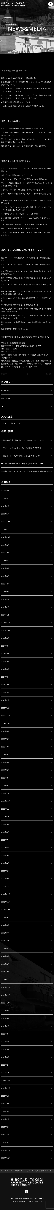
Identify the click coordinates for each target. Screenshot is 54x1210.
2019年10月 (5, 1096)
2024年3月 (5, 685)
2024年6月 (5, 661)
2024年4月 (5, 677)
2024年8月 (5, 646)
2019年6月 (5, 1127)
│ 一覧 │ (27, 374)
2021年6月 (5, 941)
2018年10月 (5, 1158)
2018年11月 (5, 1150)
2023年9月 (5, 731)
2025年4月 (5, 584)
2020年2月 (5, 1065)
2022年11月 (5, 809)
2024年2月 (5, 692)
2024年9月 (5, 638)
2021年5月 (5, 949)
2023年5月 (5, 762)
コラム (3, 406)
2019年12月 (5, 1080)
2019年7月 (5, 1119)
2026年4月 (5, 491)
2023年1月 (5, 793)
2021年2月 (5, 972)
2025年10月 (5, 537)
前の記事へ (4, 374)
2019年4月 (5, 1142)
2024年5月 (5, 669)
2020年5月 (5, 1042)
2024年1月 (5, 700)
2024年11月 (5, 623)
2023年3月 (5, 778)
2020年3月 (5, 1057)
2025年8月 (5, 553)
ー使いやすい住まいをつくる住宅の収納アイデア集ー (22, 448)
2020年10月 (5, 1003)
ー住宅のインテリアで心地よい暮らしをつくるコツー (22, 456)
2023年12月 (5, 708)
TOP (2, 1171)
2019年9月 (5, 1104)
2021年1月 (5, 980)
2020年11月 (5, 995)
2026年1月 (5, 514)
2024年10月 (5, 630)
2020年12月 (5, 987)
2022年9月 (5, 824)
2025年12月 (5, 522)
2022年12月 (5, 801)
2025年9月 (5, 545)
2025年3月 (5, 592)
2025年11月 (5, 530)
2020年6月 (5, 1034)
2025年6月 (5, 568)
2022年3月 (5, 871)
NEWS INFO (6, 391)
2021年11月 (5, 902)
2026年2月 (5, 506)
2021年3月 (5, 964)
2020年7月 (5, 1026)
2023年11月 (5, 716)
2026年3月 (5, 499)
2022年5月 (5, 855)
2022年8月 (5, 832)
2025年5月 (5, 576)
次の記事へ (49, 374)
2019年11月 (5, 1088)
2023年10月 (5, 723)
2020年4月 (5, 1049)
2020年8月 (5, 1018)
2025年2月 (5, 599)
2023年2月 (5, 786)
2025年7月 (5, 561)
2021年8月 (5, 925)
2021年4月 (5, 956)
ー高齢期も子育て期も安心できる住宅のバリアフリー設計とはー (26, 440)
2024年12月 (5, 615)
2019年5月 (5, 1135)
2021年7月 (5, 933)
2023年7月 (5, 747)
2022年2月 (5, 879)
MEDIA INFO (6, 398)
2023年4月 (5, 770)
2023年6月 (5, 755)
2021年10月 (5, 910)
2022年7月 (5, 840)
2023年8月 (5, 739)
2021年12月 (5, 894)
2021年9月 (5, 918)
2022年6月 (5, 848)
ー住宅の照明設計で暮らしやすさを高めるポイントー (22, 464)
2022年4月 (5, 863)
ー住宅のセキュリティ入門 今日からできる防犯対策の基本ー (25, 471)
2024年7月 (5, 654)
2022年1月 (5, 886)
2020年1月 (5, 1073)
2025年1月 (5, 607)
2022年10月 (5, 817)
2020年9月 (5, 1011)
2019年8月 (5, 1111)
